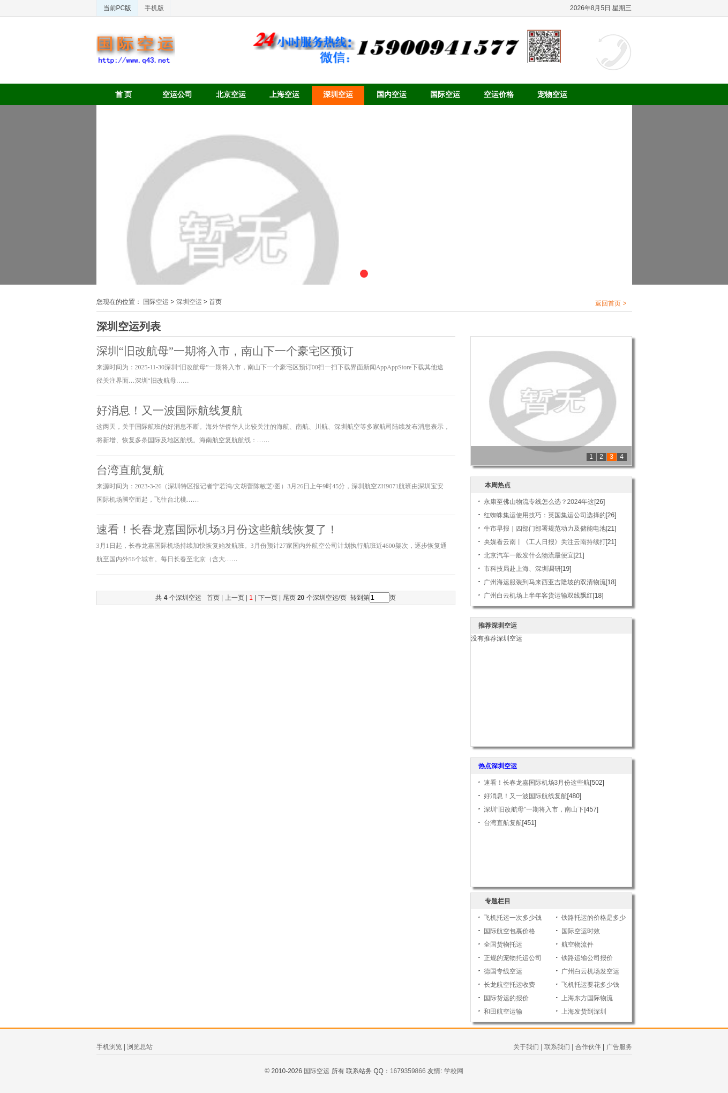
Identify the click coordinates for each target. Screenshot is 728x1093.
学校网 (453, 1071)
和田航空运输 (503, 1011)
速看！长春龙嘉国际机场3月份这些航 (537, 782)
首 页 (123, 94)
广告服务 (619, 1047)
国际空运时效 (580, 931)
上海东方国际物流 (587, 998)
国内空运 (392, 94)
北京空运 (231, 94)
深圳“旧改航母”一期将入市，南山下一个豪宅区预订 (225, 351)
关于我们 (526, 1047)
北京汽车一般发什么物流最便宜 (529, 555)
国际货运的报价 (506, 998)
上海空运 (284, 94)
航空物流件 (577, 944)
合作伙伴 (588, 1047)
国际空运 (445, 94)
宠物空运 (552, 94)
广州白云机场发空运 (590, 971)
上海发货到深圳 (583, 1011)
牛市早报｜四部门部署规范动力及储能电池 (545, 528)
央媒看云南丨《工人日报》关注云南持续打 (545, 542)
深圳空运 (338, 94)
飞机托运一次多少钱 (513, 917)
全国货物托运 (503, 944)
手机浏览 (109, 1047)
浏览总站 (140, 1047)
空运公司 (177, 94)
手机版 (154, 8)
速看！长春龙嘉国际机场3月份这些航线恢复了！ (217, 529)
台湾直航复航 (130, 470)
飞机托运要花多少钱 (590, 984)
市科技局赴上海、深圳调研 (522, 568)
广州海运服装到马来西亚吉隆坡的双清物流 (545, 582)
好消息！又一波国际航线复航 (169, 410)
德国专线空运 (503, 971)
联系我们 (557, 1047)
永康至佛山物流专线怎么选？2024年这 (539, 501)
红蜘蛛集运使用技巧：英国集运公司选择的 (545, 515)
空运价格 (499, 94)
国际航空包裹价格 (509, 931)
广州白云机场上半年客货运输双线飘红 (538, 595)
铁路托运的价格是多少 (593, 917)
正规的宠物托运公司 (513, 958)
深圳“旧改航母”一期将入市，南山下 (534, 809)
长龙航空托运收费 (509, 984)
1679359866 (408, 1071)
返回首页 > (610, 303)
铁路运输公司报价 (587, 958)
